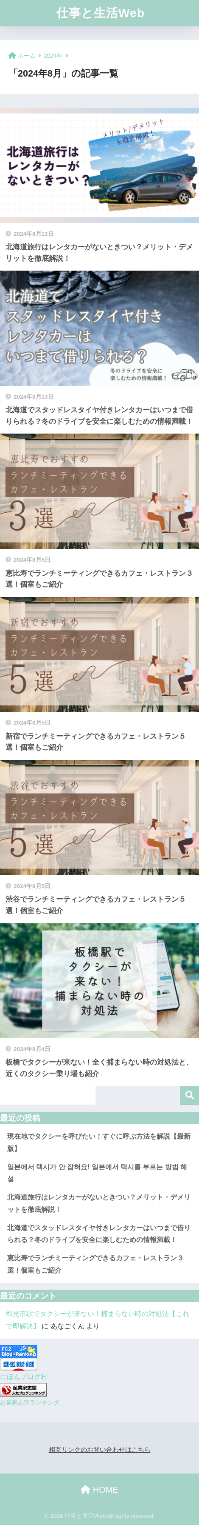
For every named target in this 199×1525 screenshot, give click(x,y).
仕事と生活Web (100, 13)
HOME (99, 1489)
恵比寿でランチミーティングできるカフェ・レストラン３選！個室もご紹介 (95, 1264)
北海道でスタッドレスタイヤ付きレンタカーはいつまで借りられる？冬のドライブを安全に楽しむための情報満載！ (99, 1234)
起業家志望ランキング (29, 1402)
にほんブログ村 (24, 1376)
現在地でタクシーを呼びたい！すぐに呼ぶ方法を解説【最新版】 (99, 1142)
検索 (189, 1095)
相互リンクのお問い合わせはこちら (100, 1449)
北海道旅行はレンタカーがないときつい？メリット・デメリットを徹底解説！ (99, 1203)
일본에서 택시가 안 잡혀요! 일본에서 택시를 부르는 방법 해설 (97, 1173)
